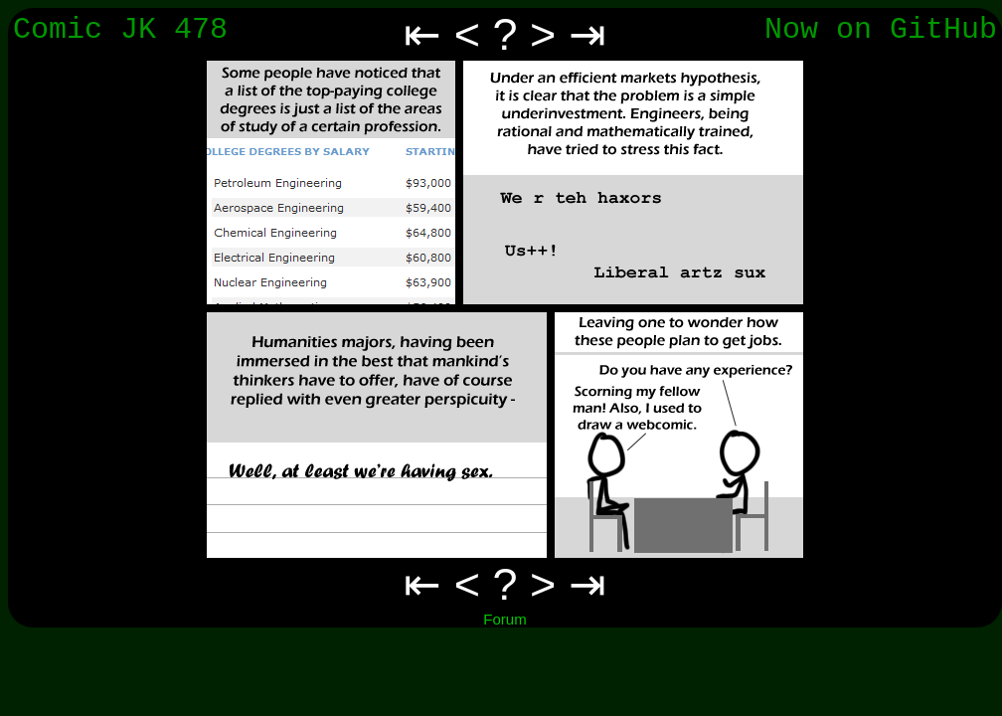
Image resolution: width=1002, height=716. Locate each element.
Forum (504, 619)
